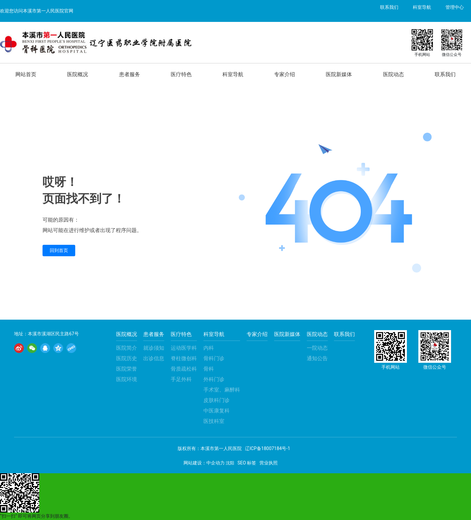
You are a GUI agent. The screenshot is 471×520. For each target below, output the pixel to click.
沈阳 (230, 463)
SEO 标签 (246, 462)
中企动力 (215, 462)
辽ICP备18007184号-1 (267, 448)
